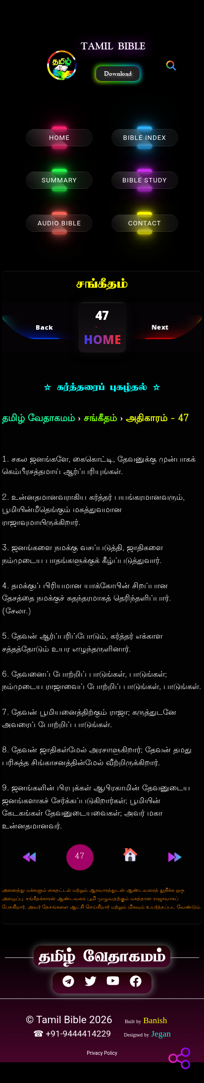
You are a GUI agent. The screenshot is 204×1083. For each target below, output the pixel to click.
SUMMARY (59, 180)
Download (118, 73)
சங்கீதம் (100, 419)
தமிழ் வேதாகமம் (38, 419)
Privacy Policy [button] (102, 1053)
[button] (62, 66)
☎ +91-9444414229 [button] (73, 1034)
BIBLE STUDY (144, 180)
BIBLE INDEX (144, 137)
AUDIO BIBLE (59, 223)
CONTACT (144, 223)
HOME (59, 137)
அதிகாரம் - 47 (157, 419)
